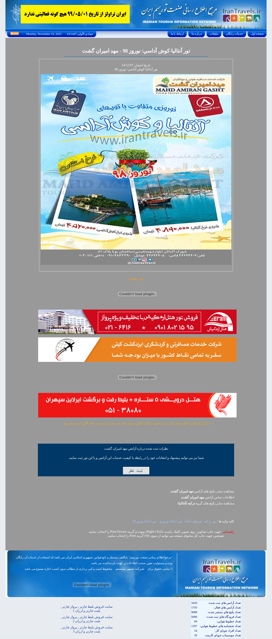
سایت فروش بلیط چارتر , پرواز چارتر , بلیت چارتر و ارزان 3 (87, 629)
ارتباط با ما (177, 33)
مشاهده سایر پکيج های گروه (206, 503)
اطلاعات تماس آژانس (207, 497)
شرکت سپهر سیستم (130, 569)
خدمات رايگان (234, 33)
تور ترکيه (210, 521)
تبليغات (214, 33)
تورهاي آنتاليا (193, 521)
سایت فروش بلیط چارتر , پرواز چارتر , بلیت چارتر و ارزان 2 (87, 619)
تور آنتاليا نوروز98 (144, 521)
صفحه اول (257, 33)
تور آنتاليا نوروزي (170, 521)
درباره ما (197, 33)
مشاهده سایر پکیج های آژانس (202, 491)
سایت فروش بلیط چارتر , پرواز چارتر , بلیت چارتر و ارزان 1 (87, 609)
